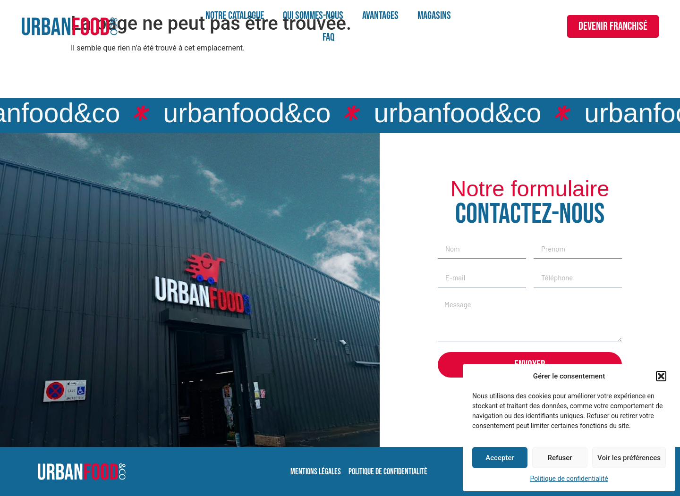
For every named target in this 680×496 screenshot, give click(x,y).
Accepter (499, 458)
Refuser (559, 458)
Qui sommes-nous (313, 15)
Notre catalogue (234, 15)
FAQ (328, 37)
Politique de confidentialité (569, 478)
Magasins (434, 15)
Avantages (380, 15)
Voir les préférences (629, 458)
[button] (661, 376)
